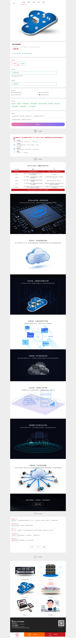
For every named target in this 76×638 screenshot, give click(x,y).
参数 (29, 2)
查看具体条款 (38, 504)
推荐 (44, 2)
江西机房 (22, 63)
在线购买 (35, 634)
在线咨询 (55, 634)
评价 (39, 2)
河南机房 (15, 64)
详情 (24, 2)
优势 (34, 2)
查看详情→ (38, 124)
